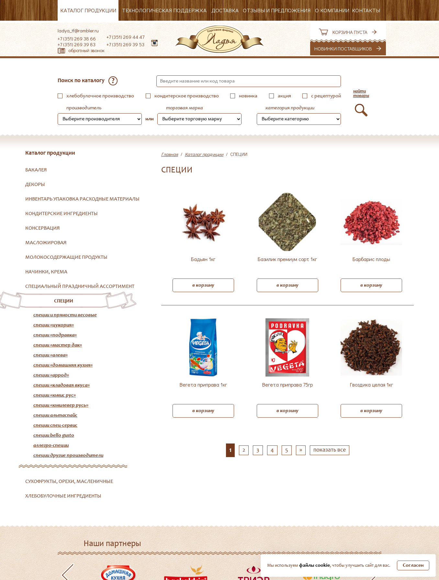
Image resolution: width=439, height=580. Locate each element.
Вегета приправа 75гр (287, 385)
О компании (332, 10)
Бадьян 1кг (203, 259)
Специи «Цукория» (53, 325)
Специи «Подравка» (55, 335)
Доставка (225, 10)
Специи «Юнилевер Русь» (60, 405)
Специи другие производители (68, 455)
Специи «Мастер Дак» (57, 345)
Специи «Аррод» (51, 375)
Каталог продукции (88, 10)
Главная (169, 154)
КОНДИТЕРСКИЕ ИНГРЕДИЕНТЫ (61, 213)
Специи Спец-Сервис (55, 425)
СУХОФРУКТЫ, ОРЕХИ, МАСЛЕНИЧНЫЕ (69, 481)
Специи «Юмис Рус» (54, 395)
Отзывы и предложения (276, 10)
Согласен (413, 565)
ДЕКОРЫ (35, 184)
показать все (329, 450)
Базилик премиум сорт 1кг (287, 259)
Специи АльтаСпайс (55, 415)
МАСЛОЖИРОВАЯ (46, 243)
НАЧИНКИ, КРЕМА (46, 272)
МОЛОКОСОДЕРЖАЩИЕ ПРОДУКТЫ (66, 257)
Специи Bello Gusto (53, 435)
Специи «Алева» (50, 355)
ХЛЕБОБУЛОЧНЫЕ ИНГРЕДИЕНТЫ (63, 496)
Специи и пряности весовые (65, 315)
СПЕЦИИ (63, 301)
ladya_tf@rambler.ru (78, 30)
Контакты (366, 10)
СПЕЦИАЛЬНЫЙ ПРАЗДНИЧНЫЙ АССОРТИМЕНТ (79, 286)
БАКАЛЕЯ (36, 170)
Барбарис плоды (371, 259)
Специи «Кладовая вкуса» (61, 385)
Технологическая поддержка (164, 10)
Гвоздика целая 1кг (371, 385)
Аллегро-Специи (51, 445)
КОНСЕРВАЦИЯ (42, 228)
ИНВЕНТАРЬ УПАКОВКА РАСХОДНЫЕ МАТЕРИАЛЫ (82, 199)
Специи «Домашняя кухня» (63, 365)
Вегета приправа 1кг (203, 385)
